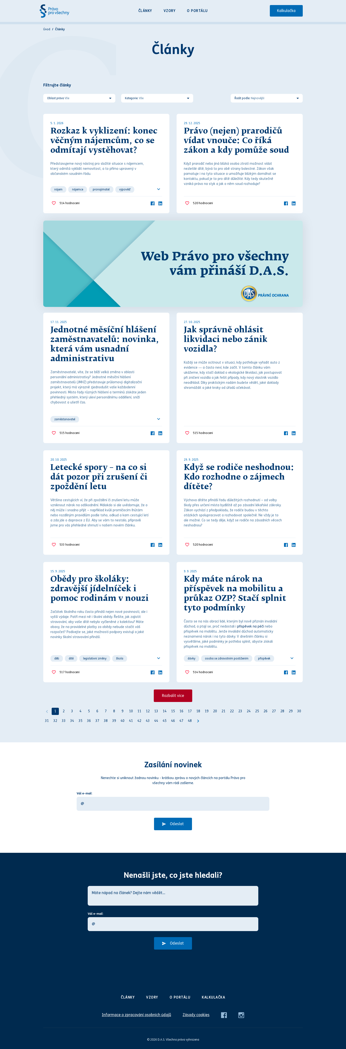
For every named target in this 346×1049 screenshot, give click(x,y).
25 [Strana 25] (257, 711)
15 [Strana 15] (173, 711)
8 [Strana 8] (114, 711)
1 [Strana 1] (55, 711)
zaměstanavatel (64, 419)
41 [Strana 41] (131, 721)
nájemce (77, 189)
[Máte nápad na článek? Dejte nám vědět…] (173, 896)
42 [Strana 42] (139, 721)
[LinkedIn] (160, 203)
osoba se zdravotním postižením (226, 658)
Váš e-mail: (84, 793)
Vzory (170, 11)
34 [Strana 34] (72, 721)
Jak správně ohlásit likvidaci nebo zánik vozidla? (225, 339)
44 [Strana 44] (156, 721)
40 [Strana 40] (122, 721)
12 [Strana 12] (148, 711)
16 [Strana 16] (181, 711)
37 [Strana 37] (97, 721)
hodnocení (70, 203)
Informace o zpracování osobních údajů (136, 1014)
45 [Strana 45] (165, 721)
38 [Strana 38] (106, 721)
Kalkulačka (286, 10)
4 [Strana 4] (80, 711)
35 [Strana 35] (80, 721)
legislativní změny (94, 658)
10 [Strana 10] (131, 711)
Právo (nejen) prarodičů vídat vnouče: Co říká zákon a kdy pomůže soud (236, 141)
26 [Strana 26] (265, 711)
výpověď (124, 189)
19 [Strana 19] (207, 711)
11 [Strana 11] (139, 711)
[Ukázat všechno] (158, 189)
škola (119, 658)
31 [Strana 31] (47, 721)
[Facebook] (152, 203)
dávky (191, 658)
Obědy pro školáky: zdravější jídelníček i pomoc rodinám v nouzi (99, 589)
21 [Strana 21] (223, 711)
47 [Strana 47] (181, 721)
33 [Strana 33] (64, 721)
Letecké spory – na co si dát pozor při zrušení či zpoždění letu (99, 477)
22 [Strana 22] (232, 711)
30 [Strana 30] (299, 711)
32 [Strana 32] (55, 721)
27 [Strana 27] (274, 711)
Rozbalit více (173, 695)
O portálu (197, 11)
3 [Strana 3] (72, 711)
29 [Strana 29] (291, 711)
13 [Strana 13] (156, 711)
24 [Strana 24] (249, 711)
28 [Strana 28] (282, 711)
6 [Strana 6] (97, 711)
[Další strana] (198, 721)
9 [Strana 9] (123, 711)
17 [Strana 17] (190, 711)
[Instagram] (241, 1014)
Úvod (46, 29)
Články (145, 11)
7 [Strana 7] (106, 711)
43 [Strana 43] (148, 721)
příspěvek (264, 658)
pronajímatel (101, 189)
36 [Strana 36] (89, 721)
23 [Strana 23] (240, 711)
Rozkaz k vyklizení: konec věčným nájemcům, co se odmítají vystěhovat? (103, 141)
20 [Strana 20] (215, 711)
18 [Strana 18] (198, 711)
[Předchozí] (46, 711)
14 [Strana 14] (165, 711)
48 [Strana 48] (190, 721)
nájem (58, 189)
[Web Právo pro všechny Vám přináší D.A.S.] (173, 263)
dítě (71, 658)
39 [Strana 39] (114, 721)
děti (56, 658)
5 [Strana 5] (89, 711)
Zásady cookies (196, 1014)
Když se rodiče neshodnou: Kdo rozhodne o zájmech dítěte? (239, 477)
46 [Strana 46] (173, 721)
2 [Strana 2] (64, 711)
